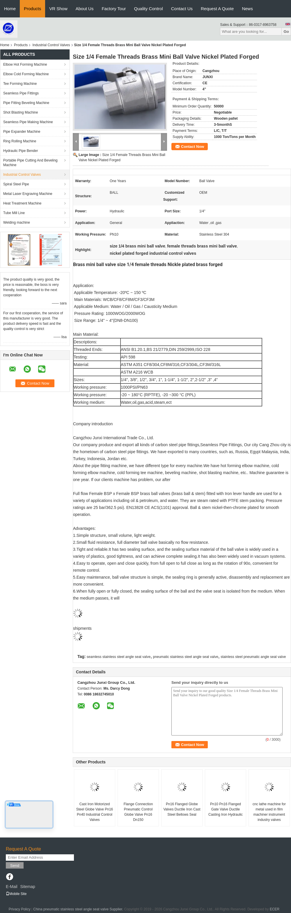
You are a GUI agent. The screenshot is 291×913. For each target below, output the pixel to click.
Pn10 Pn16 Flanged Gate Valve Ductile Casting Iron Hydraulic (225, 809)
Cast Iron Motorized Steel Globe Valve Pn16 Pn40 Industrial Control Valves (94, 812)
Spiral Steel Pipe (16, 184)
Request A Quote (217, 8)
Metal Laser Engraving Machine (27, 194)
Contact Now (192, 146)
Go (286, 31)
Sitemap (27, 886)
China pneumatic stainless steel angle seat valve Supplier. (78, 909)
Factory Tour (114, 8)
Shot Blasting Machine (20, 112)
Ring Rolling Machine (19, 141)
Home (10, 8)
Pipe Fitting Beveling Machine (26, 103)
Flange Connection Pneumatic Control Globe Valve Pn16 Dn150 (138, 812)
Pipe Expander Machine (21, 132)
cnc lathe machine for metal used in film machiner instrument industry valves (269, 812)
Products (32, 8)
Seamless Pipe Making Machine (28, 122)
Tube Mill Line (14, 213)
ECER (274, 909)
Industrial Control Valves (51, 45)
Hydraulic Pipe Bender (20, 151)
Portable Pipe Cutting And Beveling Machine (30, 162)
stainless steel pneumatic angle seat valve (253, 657)
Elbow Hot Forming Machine (25, 64)
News (247, 8)
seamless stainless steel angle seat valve (118, 657)
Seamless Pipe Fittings (21, 93)
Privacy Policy (20, 909)
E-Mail (11, 886)
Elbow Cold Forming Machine (26, 74)
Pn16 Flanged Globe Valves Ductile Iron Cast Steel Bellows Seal (181, 809)
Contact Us (182, 8)
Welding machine (16, 222)
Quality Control (148, 8)
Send (14, 865)
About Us (85, 8)
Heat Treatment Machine (22, 203)
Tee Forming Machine (20, 84)
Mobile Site (16, 894)
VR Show (58, 8)
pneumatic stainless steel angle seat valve (185, 657)
